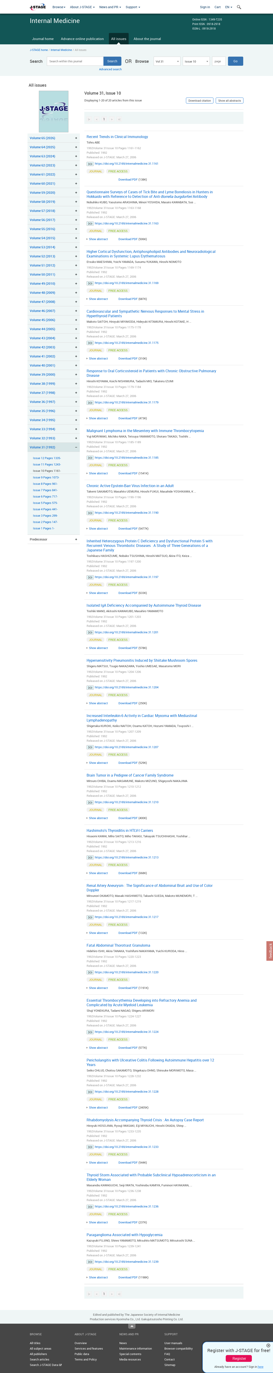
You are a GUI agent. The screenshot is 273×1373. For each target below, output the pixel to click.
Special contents (130, 1354)
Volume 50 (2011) (42, 274)
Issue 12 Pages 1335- (47, 458)
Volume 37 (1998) (42, 392)
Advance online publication (82, 38)
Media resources (130, 1359)
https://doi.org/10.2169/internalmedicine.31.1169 (126, 283)
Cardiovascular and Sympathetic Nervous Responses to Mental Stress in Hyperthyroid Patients (145, 313)
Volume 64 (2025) (42, 147)
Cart (218, 7)
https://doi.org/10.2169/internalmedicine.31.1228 (126, 1091)
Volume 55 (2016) (42, 229)
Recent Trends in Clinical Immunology (117, 136)
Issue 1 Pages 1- (44, 528)
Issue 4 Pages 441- (45, 509)
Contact (169, 1359)
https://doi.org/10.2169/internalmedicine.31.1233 (126, 1147)
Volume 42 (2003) (42, 347)
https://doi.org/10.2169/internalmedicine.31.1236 (126, 1206)
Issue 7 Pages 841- (45, 490)
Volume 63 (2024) (42, 156)
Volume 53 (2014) (42, 247)
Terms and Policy (86, 1359)
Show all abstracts (229, 100)
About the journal (147, 38)
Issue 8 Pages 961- (45, 484)
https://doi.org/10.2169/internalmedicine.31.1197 (126, 577)
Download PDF (128, 179)
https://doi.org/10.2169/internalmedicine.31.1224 (126, 1032)
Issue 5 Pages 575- (45, 503)
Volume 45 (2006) (42, 320)
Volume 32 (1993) (42, 438)
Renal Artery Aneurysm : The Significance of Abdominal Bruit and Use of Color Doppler (150, 888)
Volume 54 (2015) (42, 238)
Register (239, 1358)
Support (133, 7)
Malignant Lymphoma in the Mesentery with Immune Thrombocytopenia (145, 430)
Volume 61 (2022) (42, 174)
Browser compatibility (178, 1348)
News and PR (110, 7)
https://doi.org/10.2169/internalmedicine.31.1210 (126, 802)
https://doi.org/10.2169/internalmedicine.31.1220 (126, 972)
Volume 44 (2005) (42, 329)
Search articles (39, 1359)
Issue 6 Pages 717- (45, 496)
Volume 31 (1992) (42, 447)
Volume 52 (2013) (42, 256)
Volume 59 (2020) (42, 192)
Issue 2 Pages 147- (45, 522)
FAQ (167, 1354)
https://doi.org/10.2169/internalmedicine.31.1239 (126, 1262)
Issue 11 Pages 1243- (47, 464)
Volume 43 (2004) (42, 338)
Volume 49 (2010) (42, 283)
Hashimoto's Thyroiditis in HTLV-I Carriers (120, 830)
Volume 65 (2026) (42, 138)
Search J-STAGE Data (46, 1365)
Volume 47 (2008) (42, 301)
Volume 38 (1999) (42, 383)
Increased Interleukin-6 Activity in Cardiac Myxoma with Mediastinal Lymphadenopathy (142, 718)
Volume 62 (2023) (42, 165)
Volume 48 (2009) (42, 292)
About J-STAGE (82, 7)
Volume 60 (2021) (42, 183)
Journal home (43, 38)
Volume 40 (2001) (42, 365)
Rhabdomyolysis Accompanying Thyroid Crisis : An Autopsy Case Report (145, 1119)
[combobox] (167, 61)
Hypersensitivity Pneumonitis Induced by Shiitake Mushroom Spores (142, 660)
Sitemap (169, 1365)
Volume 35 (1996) (42, 411)
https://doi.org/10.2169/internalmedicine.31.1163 (126, 223)
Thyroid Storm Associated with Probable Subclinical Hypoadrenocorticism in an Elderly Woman (151, 1177)
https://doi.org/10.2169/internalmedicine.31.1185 (126, 457)
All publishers (38, 1354)
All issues (118, 38)
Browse (59, 7)
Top (131, 1326)
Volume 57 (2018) (42, 211)
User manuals (173, 1343)
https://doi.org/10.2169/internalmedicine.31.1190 (126, 512)
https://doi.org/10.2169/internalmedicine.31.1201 (126, 632)
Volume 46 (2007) (42, 311)
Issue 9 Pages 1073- (46, 477)
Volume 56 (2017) (42, 220)
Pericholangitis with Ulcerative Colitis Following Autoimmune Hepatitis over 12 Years (150, 1062)
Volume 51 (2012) (42, 265)
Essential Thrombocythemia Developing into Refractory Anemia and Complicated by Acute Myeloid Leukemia (142, 1002)
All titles (35, 1343)
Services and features (89, 1348)
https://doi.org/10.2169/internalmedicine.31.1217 (126, 917)
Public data (82, 1354)
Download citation (199, 100)
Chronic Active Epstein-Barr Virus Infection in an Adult (130, 485)
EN (228, 7)
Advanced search (110, 69)
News (123, 1343)
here (260, 1367)
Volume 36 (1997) (42, 402)
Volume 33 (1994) (42, 429)
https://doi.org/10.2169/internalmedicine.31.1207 (126, 747)
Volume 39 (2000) (42, 374)
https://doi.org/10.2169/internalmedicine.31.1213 (126, 857)
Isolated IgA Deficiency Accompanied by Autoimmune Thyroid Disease (144, 605)
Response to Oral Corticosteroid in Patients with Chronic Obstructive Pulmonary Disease (151, 373)
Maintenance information (135, 1348)
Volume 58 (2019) (42, 201)
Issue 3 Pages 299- (45, 516)
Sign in (205, 7)
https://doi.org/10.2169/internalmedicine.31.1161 (126, 163)
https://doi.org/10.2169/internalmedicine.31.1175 (126, 343)
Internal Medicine (61, 50)
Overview (81, 1343)
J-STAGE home (39, 50)
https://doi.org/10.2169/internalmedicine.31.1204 (126, 687)
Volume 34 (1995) (42, 420)
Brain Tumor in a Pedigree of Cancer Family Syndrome (130, 775)
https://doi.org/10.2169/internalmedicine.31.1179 (126, 402)
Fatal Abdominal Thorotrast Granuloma (118, 945)
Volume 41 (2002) (42, 356)
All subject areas (40, 1348)
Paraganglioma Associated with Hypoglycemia (125, 1234)
